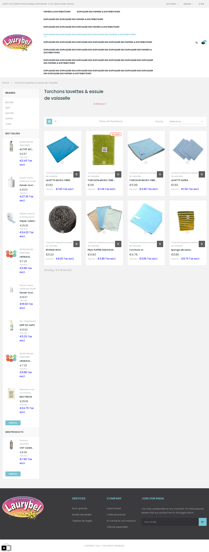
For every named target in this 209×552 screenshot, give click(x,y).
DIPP (7, 107)
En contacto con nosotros (121, 520)
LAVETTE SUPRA (179, 180)
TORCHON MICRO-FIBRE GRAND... (142, 180)
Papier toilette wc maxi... (28, 221)
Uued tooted (114, 508)
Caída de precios (116, 514)
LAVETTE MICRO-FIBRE (58, 180)
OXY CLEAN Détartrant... (26, 448)
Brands (10, 92)
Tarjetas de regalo (82, 520)
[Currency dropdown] (203, 4)
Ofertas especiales (117, 527)
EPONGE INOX (53, 249)
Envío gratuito (79, 508)
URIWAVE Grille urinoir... (27, 257)
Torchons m (136, 249)
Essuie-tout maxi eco (26, 292)
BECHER (9, 102)
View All (13, 423)
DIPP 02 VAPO (27, 325)
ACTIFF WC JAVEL (26, 149)
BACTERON (26, 396)
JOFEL (8, 124)
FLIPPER (9, 118)
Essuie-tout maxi (26, 185)
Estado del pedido (82, 514)
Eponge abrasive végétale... (181, 250)
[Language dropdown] (189, 4)
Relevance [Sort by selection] (186, 121)
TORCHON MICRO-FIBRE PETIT (101, 180)
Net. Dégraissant (28, 321)
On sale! (116, 134)
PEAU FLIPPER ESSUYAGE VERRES (100, 250)
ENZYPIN (9, 113)
